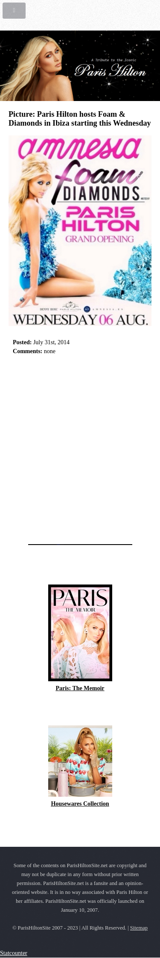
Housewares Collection (80, 804)
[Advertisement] (80, 447)
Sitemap (139, 928)
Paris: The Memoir (79, 688)
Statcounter (13, 953)
